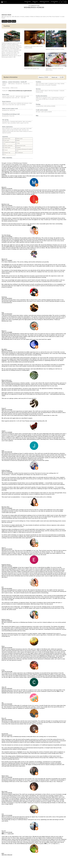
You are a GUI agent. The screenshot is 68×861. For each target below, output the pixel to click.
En (65, 2)
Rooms (15, 21)
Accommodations (54, 2)
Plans (10, 21)
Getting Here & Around (44, 2)
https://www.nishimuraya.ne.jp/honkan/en (20, 90)
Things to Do (35, 2)
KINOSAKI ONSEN (6, 14)
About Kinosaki (28, 2)
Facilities (5, 21)
